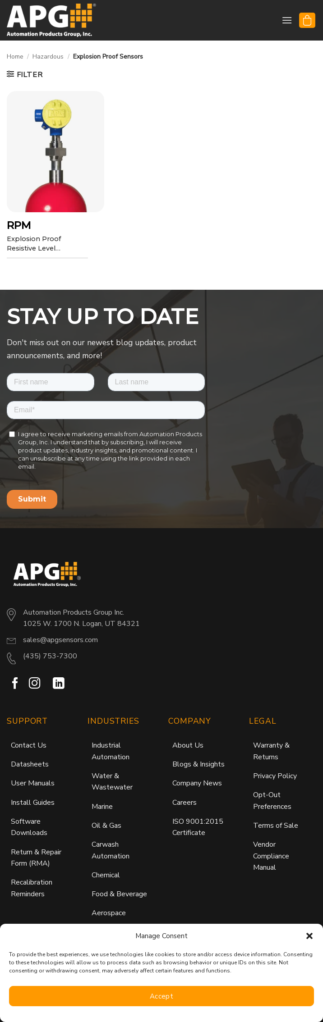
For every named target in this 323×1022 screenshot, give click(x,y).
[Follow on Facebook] (15, 684)
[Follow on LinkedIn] (59, 684)
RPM (19, 225)
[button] (309, 935)
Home (15, 56)
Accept (162, 996)
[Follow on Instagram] (35, 684)
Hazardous (48, 56)
